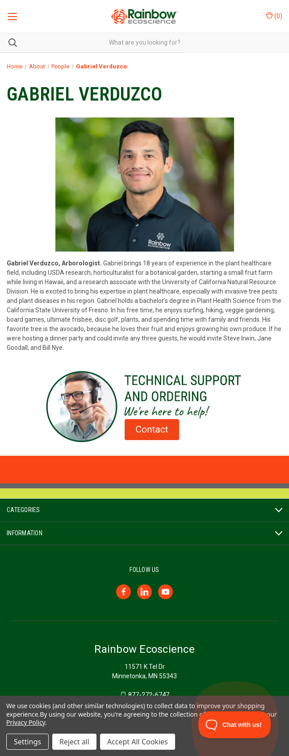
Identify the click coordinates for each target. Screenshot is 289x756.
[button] (145, 406)
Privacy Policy (25, 722)
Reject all (74, 742)
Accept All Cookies (137, 742)
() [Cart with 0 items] (274, 16)
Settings (27, 742)
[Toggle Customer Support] (234, 724)
